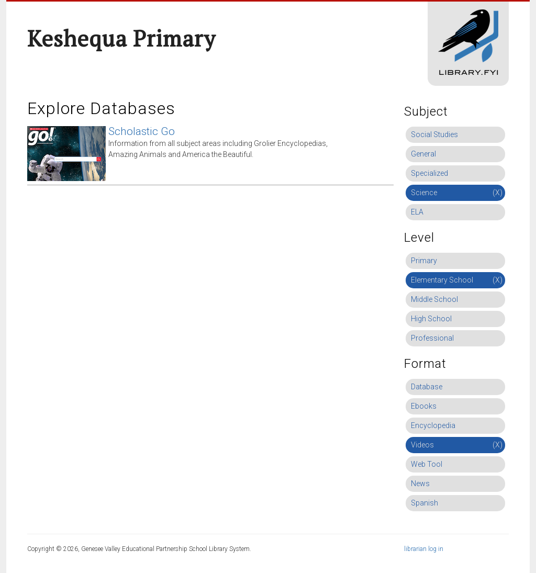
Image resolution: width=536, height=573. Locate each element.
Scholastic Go (141, 131)
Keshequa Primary (121, 38)
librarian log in (423, 549)
